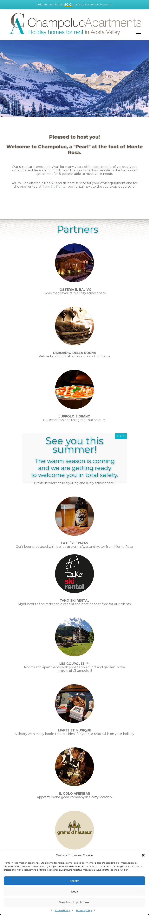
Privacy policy (84, 910)
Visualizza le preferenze (74, 902)
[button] (143, 855)
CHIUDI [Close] (121, 436)
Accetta (74, 880)
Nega (74, 891)
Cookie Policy (62, 910)
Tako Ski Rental (54, 186)
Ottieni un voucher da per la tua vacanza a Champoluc (74, 5)
